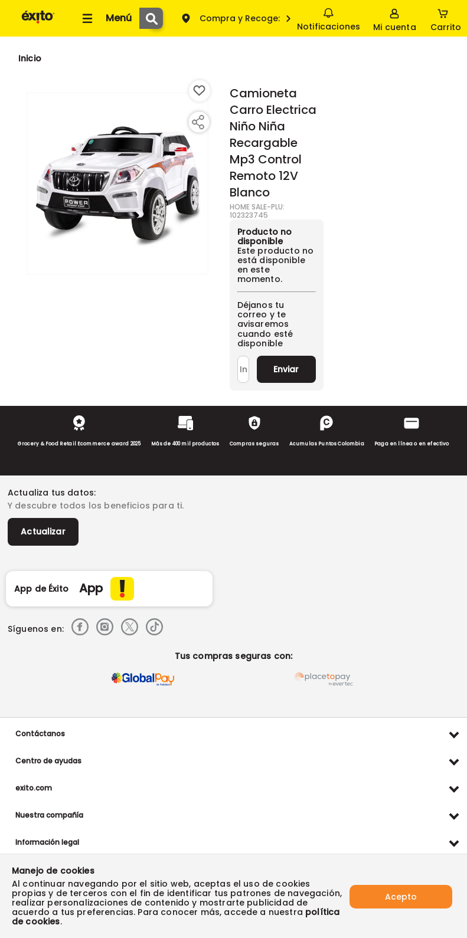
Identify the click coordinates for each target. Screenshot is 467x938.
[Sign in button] (394, 18)
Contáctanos (40, 734)
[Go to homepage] (29, 58)
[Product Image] (117, 183)
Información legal (47, 842)
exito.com (33, 788)
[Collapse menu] (105, 18)
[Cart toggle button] (445, 18)
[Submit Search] (151, 18)
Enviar (286, 369)
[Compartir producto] (198, 122)
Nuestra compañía (49, 815)
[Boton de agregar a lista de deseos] (199, 90)
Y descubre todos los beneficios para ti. (96, 505)
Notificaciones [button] (328, 17)
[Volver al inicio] (38, 22)
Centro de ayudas (48, 761)
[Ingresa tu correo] (243, 369)
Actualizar (43, 531)
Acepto (401, 896)
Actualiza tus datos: (52, 492)
